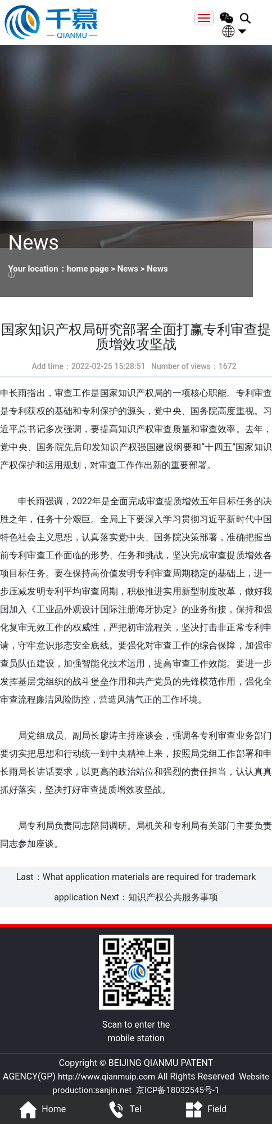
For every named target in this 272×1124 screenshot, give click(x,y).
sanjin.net (113, 1090)
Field (204, 1109)
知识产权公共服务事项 (173, 897)
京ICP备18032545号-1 (177, 1090)
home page (88, 269)
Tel (122, 1109)
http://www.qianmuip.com (106, 1077)
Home (41, 1109)
